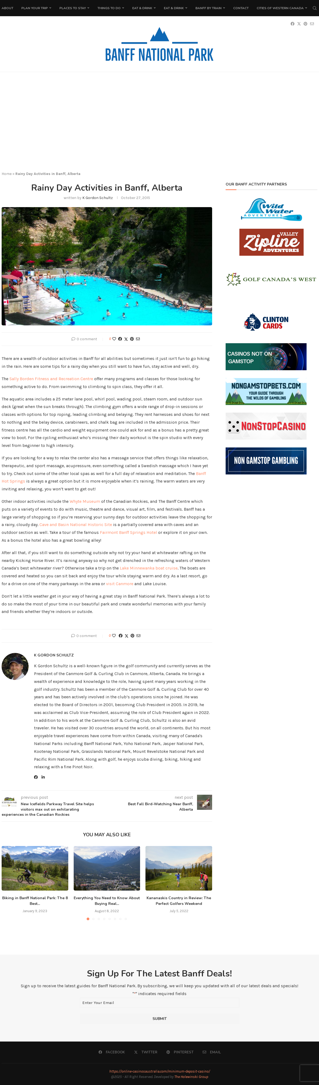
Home (7, 173)
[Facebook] (112, 1052)
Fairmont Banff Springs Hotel (128, 532)
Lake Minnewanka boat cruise (149, 568)
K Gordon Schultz (97, 198)
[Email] (212, 1052)
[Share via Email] (138, 339)
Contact (241, 8)
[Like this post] (114, 339)
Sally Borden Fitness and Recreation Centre (51, 378)
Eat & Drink (142, 8)
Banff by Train (208, 8)
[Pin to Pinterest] (132, 339)
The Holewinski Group (191, 1076)
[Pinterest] (180, 1052)
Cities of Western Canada (280, 8)
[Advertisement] (159, 126)
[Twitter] (145, 1052)
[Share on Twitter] (126, 339)
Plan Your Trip (34, 8)
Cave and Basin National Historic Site (75, 524)
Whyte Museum (85, 501)
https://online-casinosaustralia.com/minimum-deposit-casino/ (159, 1071)
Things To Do (109, 8)
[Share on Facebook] (120, 339)
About (7, 8)
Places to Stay (72, 8)
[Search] (314, 8)
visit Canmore (119, 583)
